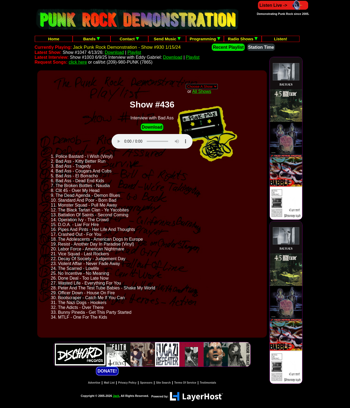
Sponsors (146, 382)
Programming (205, 39)
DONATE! (107, 371)
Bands (91, 39)
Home (53, 39)
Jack (116, 395)
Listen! (280, 39)
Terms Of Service (185, 382)
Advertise (94, 382)
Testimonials (208, 382)
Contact (129, 39)
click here (78, 62)
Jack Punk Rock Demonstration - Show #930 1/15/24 (127, 47)
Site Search (163, 382)
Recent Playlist (228, 47)
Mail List (109, 382)
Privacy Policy (127, 382)
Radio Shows (243, 39)
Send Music (167, 39)
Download (114, 52)
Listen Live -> (283, 5)
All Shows (201, 91)
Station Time (261, 47)
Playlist (134, 52)
